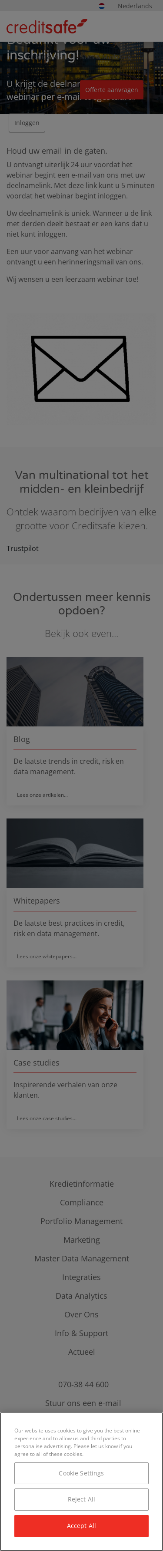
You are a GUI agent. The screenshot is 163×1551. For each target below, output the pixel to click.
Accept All (81, 1525)
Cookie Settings (81, 1473)
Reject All (81, 1499)
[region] (81, 1481)
